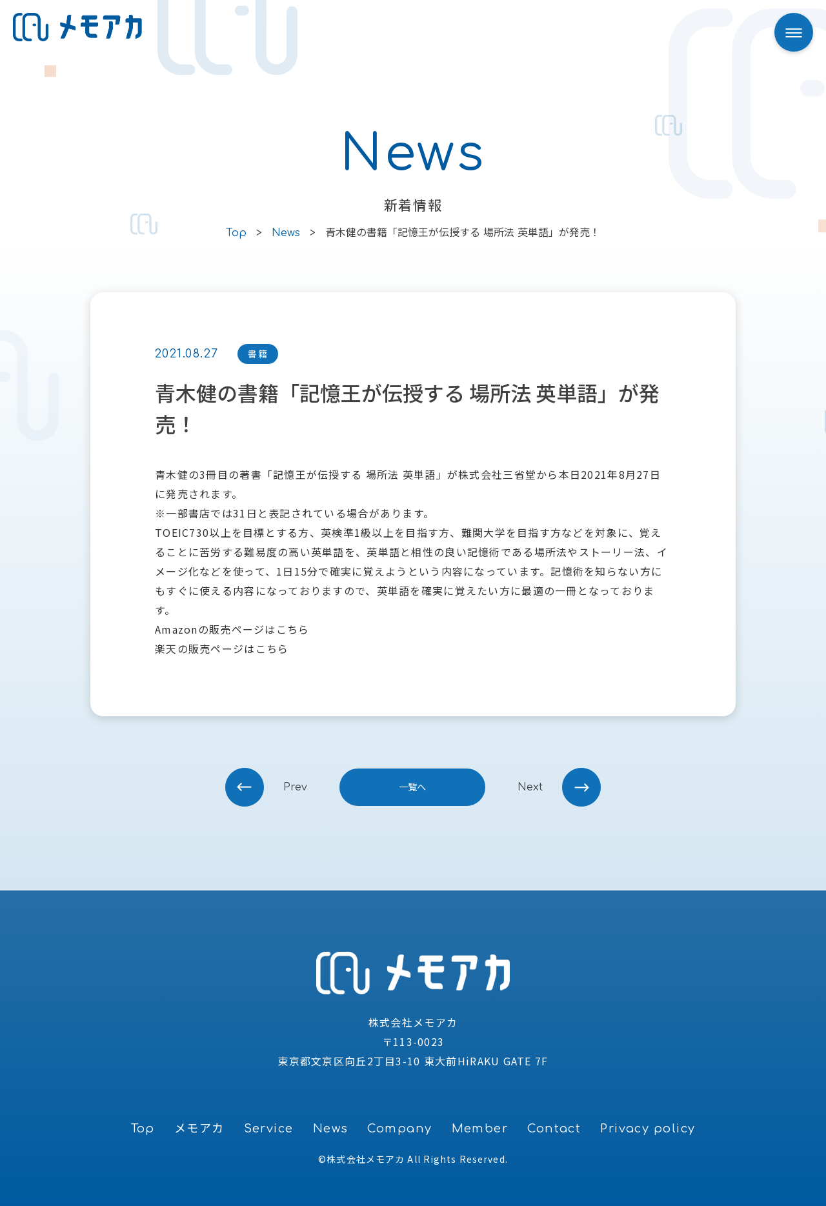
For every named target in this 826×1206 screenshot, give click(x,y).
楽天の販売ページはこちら (221, 648)
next (530, 787)
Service (269, 1128)
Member (480, 1128)
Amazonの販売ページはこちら (232, 629)
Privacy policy (647, 1128)
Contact (554, 1128)
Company (399, 1128)
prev (295, 787)
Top (143, 1128)
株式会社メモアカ (366, 1158)
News (330, 1128)
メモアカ (199, 1128)
